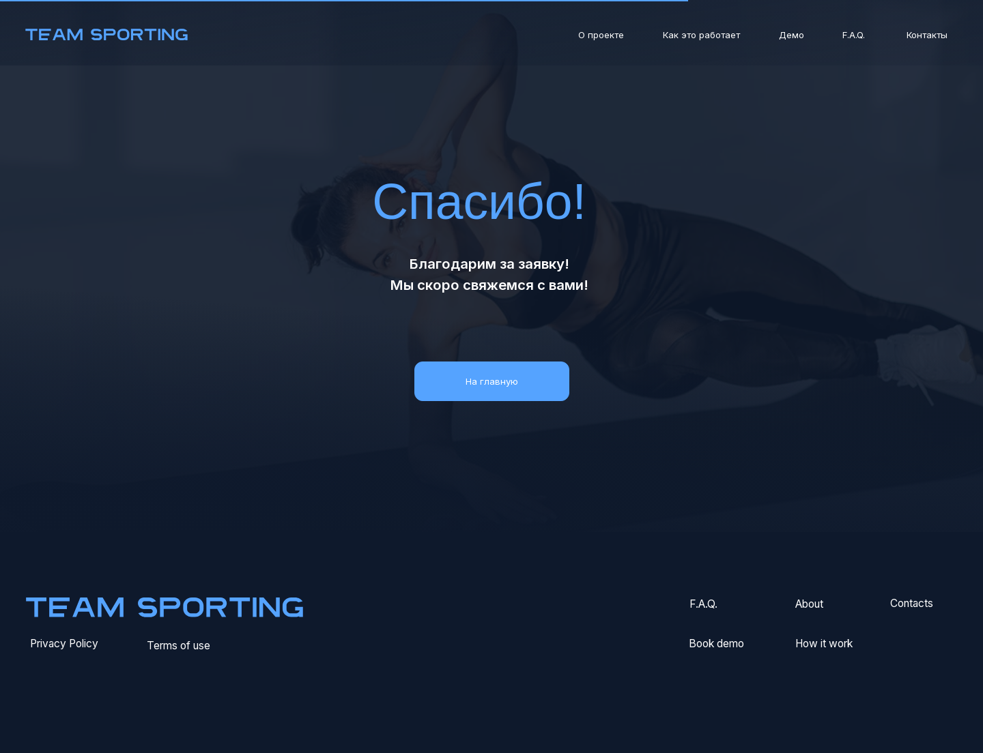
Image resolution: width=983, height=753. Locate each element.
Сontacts (911, 603)
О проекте (601, 34)
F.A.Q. (853, 34)
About (809, 603)
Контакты (927, 34)
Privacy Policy (64, 643)
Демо (791, 34)
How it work (824, 643)
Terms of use (178, 645)
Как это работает (701, 34)
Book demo (716, 643)
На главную (492, 381)
